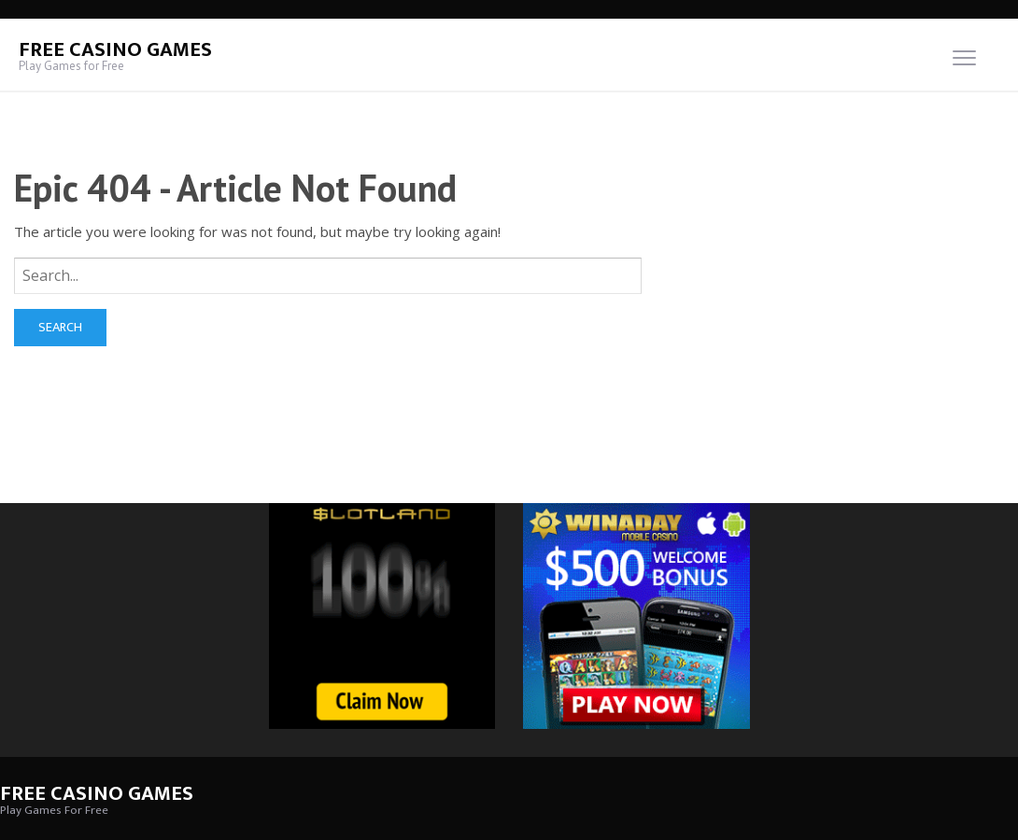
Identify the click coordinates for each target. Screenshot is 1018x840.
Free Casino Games (115, 50)
